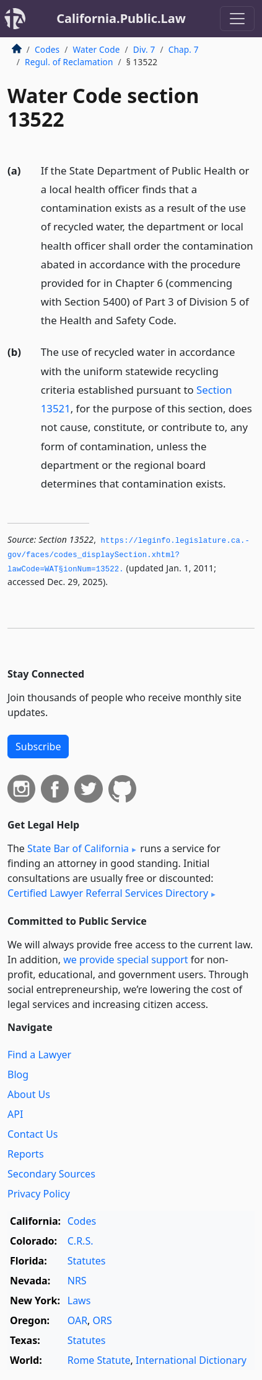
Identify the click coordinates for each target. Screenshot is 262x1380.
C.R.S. (81, 1241)
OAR (77, 1320)
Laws (79, 1300)
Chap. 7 (183, 49)
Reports (25, 1154)
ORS (102, 1320)
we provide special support (125, 959)
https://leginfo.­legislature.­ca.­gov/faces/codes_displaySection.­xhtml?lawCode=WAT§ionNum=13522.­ (128, 555)
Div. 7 (144, 49)
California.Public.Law (121, 18)
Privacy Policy (38, 1194)
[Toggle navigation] (237, 18)
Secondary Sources (51, 1174)
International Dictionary (191, 1360)
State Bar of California (78, 848)
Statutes (87, 1261)
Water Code (96, 49)
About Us (28, 1094)
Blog (17, 1074)
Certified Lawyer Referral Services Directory (107, 893)
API (15, 1114)
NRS (77, 1280)
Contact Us (32, 1134)
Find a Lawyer (39, 1054)
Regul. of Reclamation (69, 62)
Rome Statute (99, 1360)
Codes (47, 49)
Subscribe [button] (38, 746)
